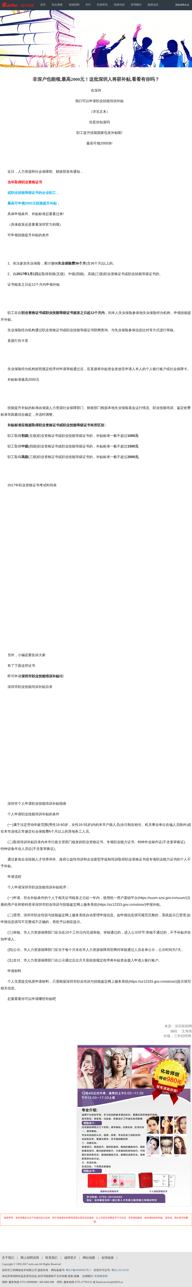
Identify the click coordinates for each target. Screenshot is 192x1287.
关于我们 (8, 1257)
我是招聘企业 (182, 4)
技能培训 (119, 4)
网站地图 (89, 1257)
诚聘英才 (70, 1257)
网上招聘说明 (30, 1257)
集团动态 (153, 4)
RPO (88, 4)
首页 (43, 4)
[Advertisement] (96, 1235)
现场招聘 (74, 4)
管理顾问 (136, 4)
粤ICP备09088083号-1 (78, 1270)
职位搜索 (57, 4)
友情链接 (107, 1257)
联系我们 (51, 1257)
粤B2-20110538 (120, 1270)
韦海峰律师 (101, 1276)
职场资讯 (102, 4)
